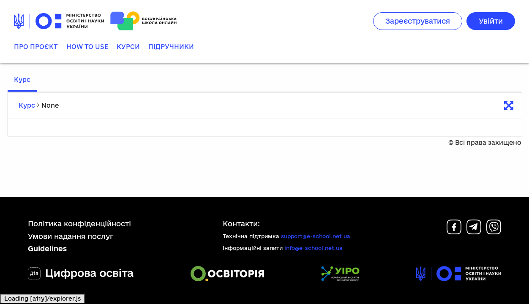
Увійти (491, 21)
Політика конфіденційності (79, 224)
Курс (22, 79)
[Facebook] (454, 232)
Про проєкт (36, 46)
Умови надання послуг (71, 236)
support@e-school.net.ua (315, 236)
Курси (128, 46)
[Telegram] (473, 232)
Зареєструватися (417, 21)
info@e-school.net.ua (313, 248)
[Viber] (493, 232)
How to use (87, 46)
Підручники (171, 46)
